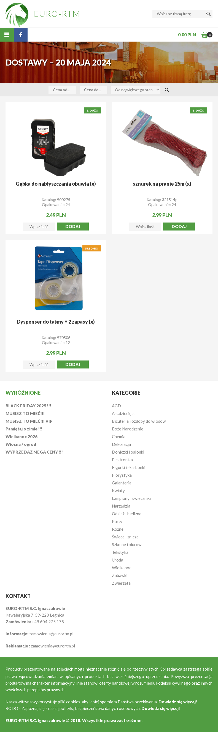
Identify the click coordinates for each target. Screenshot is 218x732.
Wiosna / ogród (21, 444)
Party (117, 521)
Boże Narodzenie (127, 428)
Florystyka (122, 475)
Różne (117, 529)
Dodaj (72, 226)
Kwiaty (118, 490)
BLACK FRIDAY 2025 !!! (28, 405)
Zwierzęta (121, 583)
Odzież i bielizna (126, 513)
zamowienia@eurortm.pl (51, 633)
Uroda (117, 559)
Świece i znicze (125, 536)
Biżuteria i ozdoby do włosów (139, 421)
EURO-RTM (57, 13)
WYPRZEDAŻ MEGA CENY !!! (34, 451)
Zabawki (119, 575)
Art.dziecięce (124, 413)
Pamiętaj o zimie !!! (24, 428)
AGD (116, 405)
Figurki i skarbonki (128, 467)
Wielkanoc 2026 (21, 436)
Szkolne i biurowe (128, 544)
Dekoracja (121, 444)
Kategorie (126, 393)
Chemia (118, 436)
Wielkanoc (121, 567)
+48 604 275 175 (48, 621)
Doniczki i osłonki (128, 451)
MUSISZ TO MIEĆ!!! (25, 413)
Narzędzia (121, 505)
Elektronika (122, 459)
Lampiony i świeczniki (131, 498)
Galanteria (121, 482)
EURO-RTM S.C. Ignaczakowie (35, 720)
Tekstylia (120, 552)
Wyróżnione (23, 393)
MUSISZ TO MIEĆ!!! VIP (29, 421)
